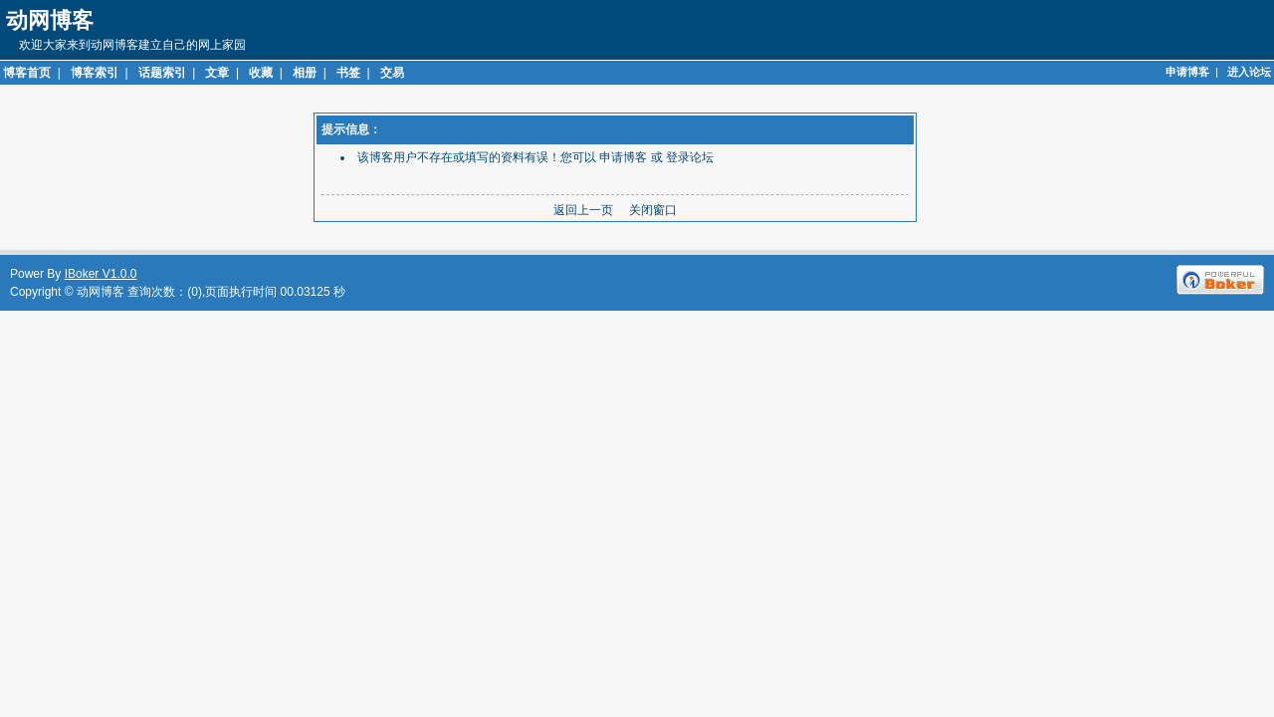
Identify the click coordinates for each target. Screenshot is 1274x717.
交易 (392, 73)
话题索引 (162, 73)
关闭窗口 (653, 210)
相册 (305, 73)
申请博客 (1187, 72)
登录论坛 (690, 157)
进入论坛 (1249, 72)
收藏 (261, 73)
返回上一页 (583, 210)
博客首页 (27, 73)
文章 (217, 73)
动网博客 (100, 292)
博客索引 (94, 73)
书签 (348, 73)
